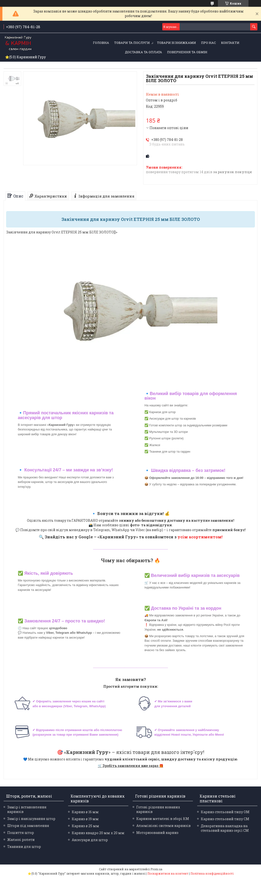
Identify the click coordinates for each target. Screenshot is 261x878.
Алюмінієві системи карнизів (163, 825)
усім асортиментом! (199, 537)
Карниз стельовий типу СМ (225, 819)
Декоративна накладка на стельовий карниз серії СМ (225, 828)
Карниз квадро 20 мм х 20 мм (98, 833)
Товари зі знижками (176, 42)
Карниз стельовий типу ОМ (225, 812)
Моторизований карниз (157, 832)
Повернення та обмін (187, 52)
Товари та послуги (132, 42)
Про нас (208, 42)
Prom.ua (156, 869)
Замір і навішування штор (31, 818)
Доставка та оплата (143, 52)
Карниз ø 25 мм (85, 826)
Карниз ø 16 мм (85, 812)
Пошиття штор (20, 832)
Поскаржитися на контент (167, 873)
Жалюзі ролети (21, 839)
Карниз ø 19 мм (85, 819)
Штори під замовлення (28, 825)
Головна (101, 42)
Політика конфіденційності (212, 873)
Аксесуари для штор (90, 840)
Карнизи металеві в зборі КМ (162, 818)
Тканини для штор (24, 846)
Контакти (230, 42)
